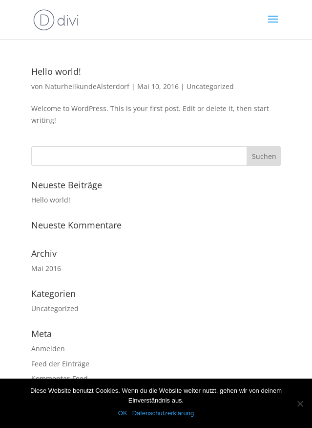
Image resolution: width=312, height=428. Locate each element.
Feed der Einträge (60, 363)
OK (122, 413)
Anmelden (48, 348)
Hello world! (56, 71)
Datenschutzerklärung (163, 413)
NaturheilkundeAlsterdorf (87, 86)
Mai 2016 (46, 268)
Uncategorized (210, 86)
